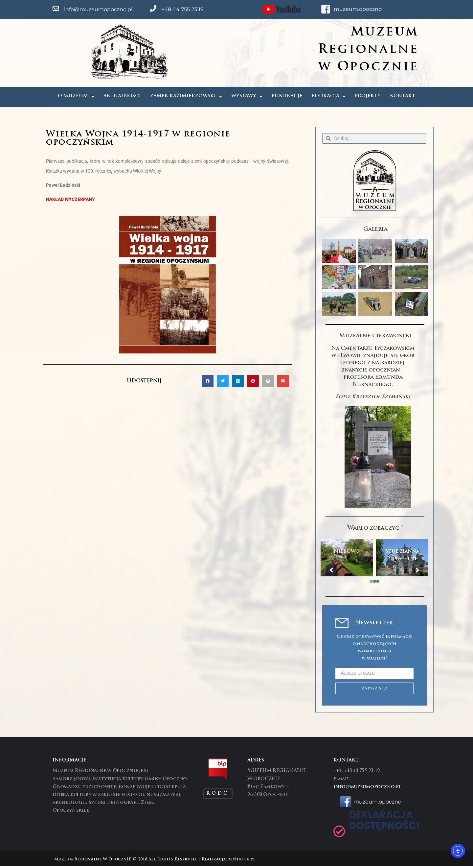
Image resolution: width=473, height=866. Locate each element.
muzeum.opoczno (358, 9)
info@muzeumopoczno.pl (98, 9)
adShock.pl (241, 859)
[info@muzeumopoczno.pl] (56, 8)
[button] (208, 381)
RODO (217, 793)
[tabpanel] (346, 558)
